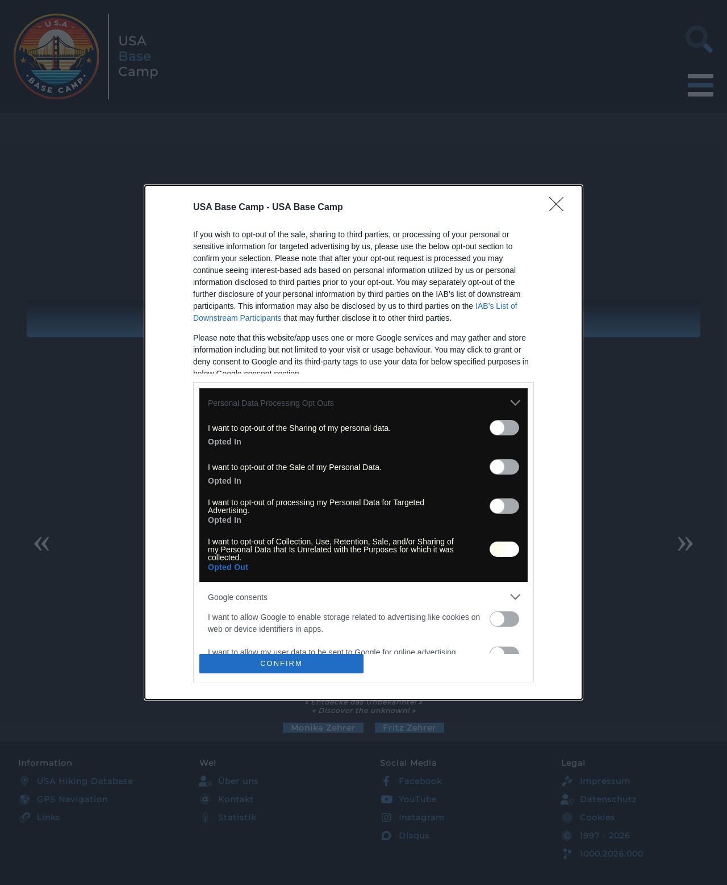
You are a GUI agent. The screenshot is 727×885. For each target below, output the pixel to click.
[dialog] (363, 442)
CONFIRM (281, 663)
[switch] (504, 427)
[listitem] (363, 403)
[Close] (560, 208)
